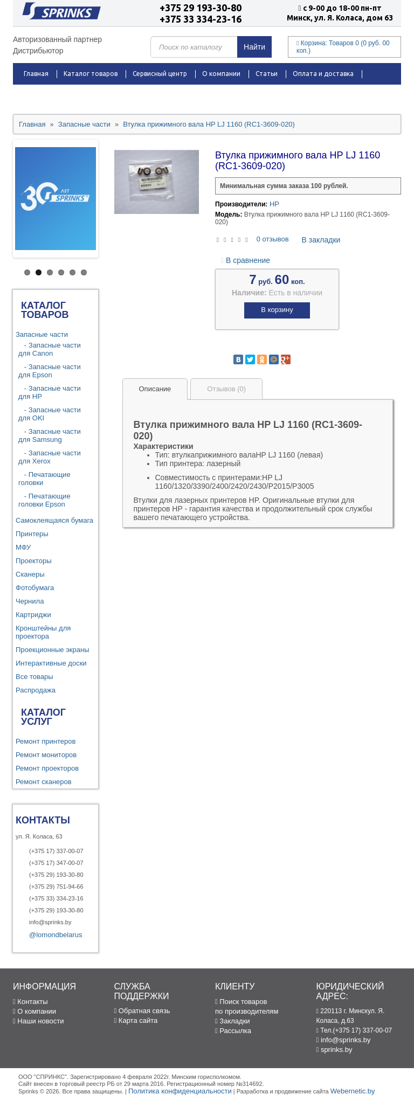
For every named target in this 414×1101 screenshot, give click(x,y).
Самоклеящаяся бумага (54, 520)
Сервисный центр (160, 73)
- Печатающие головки (44, 478)
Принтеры (32, 534)
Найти (254, 47)
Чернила (30, 601)
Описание (155, 389)
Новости (91, 95)
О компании (221, 73)
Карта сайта (136, 1020)
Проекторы (33, 561)
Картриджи (33, 615)
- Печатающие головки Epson (44, 500)
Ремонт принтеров (45, 741)
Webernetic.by (352, 1091)
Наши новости (38, 1021)
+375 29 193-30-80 (201, 7)
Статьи (267, 73)
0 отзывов (273, 239)
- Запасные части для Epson (49, 371)
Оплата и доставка (323, 73)
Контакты (135, 95)
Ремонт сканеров (44, 782)
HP (274, 204)
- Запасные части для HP (49, 392)
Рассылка (233, 1031)
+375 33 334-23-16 (201, 18)
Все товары (34, 677)
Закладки (232, 1021)
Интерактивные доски (51, 663)
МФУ (23, 547)
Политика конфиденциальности (180, 1091)
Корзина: (343, 46)
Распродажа (43, 95)
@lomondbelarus (55, 935)
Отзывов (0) (226, 389)
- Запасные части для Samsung (49, 435)
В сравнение (245, 260)
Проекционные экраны (52, 650)
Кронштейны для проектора (43, 632)
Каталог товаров (91, 73)
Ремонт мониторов (46, 755)
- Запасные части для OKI (49, 414)
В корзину (277, 310)
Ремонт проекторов (47, 768)
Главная (36, 73)
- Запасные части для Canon (49, 349)
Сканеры (30, 574)
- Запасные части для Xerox (49, 457)
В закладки (318, 240)
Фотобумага (35, 588)
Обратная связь (142, 1011)
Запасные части (42, 334)
